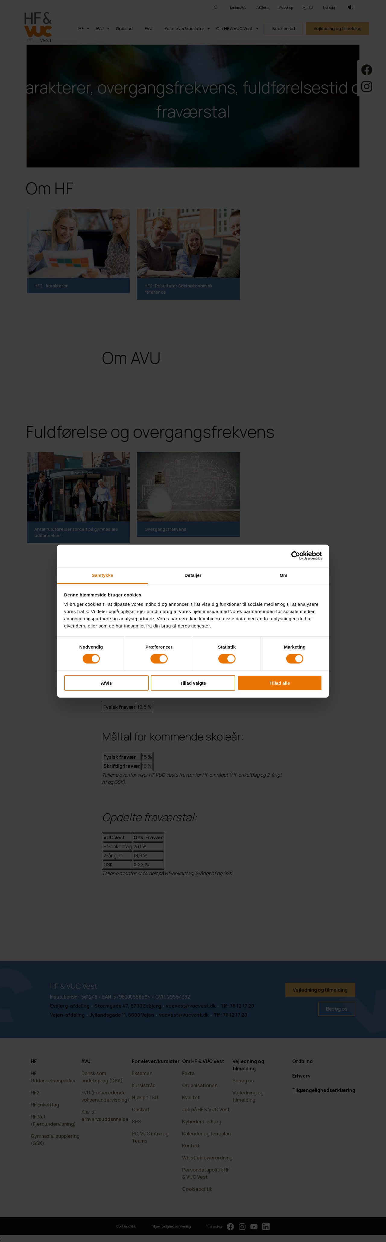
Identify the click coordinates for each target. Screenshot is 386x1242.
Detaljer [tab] (193, 574)
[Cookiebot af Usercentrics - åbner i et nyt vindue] (295, 555)
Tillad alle (279, 682)
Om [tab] (283, 574)
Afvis (106, 682)
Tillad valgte (193, 682)
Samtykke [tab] (102, 574)
